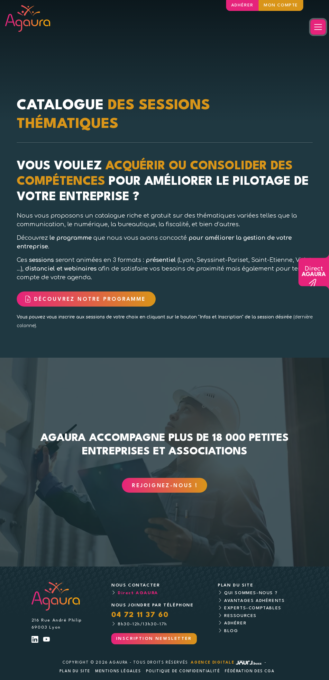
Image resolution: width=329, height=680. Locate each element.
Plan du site (74, 671)
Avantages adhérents (254, 601)
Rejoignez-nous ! (165, 485)
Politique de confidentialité (183, 671)
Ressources (240, 616)
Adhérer (242, 5)
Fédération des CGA (249, 671)
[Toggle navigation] (318, 27)
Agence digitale (227, 663)
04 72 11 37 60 (140, 615)
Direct (314, 272)
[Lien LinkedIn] (35, 640)
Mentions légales (118, 671)
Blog (231, 631)
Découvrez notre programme (91, 299)
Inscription (154, 639)
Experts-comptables (252, 608)
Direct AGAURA (138, 593)
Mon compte (281, 5)
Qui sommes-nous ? (251, 593)
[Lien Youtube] (46, 640)
